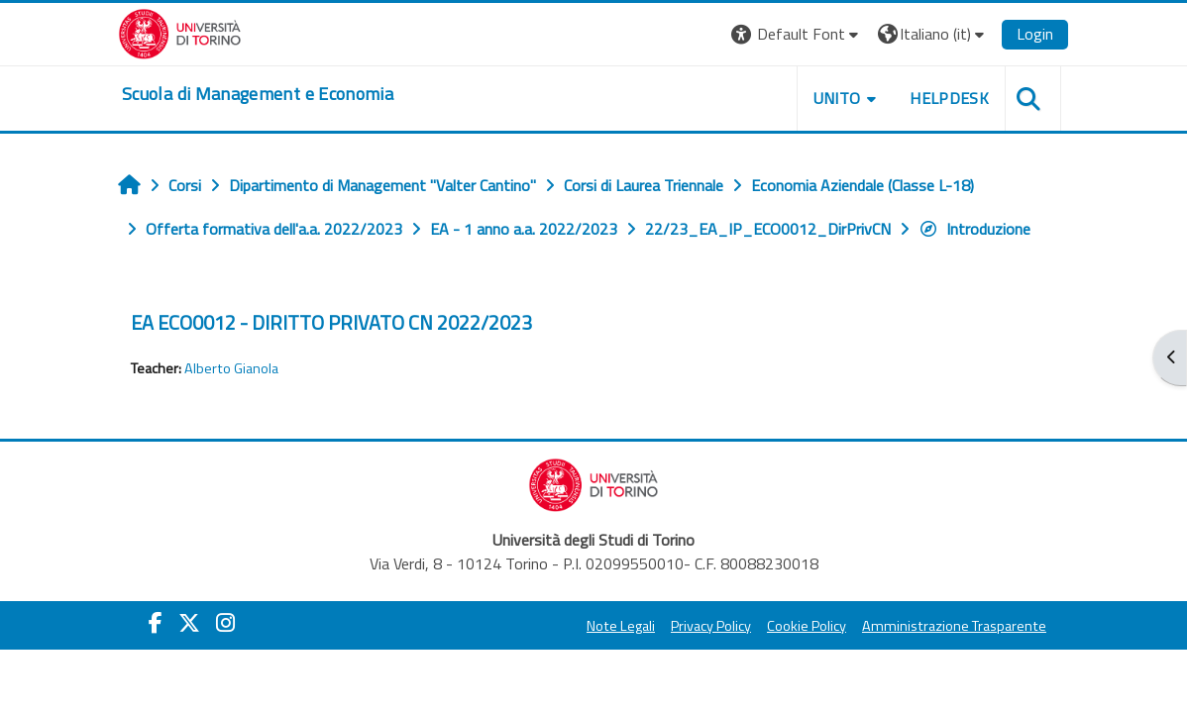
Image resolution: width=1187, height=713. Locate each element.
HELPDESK (949, 98)
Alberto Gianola (231, 368)
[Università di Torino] (180, 32)
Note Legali (621, 626)
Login (1035, 34)
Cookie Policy (806, 626)
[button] (797, 34)
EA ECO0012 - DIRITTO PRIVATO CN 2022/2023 (331, 322)
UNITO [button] (837, 98)
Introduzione (974, 229)
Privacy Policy (711, 626)
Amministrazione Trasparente (954, 626)
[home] (257, 94)
